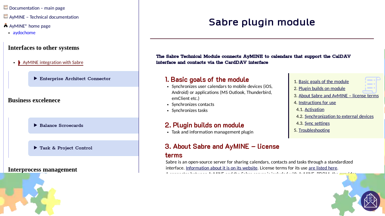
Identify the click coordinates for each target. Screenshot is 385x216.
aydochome (24, 33)
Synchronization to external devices (339, 116)
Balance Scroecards (70, 125)
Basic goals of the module (324, 82)
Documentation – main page (37, 8)
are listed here (323, 168)
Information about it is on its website (221, 168)
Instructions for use (317, 102)
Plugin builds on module (322, 88)
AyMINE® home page (30, 26)
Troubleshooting (314, 130)
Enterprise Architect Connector (83, 79)
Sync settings (317, 123)
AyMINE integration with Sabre (53, 62)
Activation (314, 109)
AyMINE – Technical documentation (44, 17)
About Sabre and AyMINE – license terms (339, 96)
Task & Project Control (74, 148)
